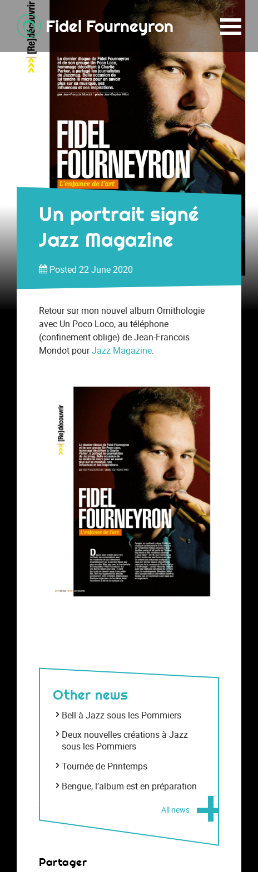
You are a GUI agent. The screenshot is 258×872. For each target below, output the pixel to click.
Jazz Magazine (122, 350)
